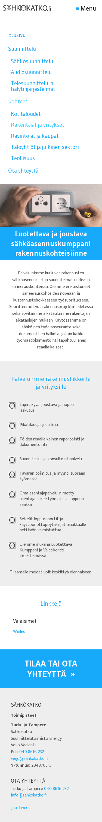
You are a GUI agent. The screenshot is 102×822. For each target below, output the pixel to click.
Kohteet (17, 101)
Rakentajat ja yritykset (37, 124)
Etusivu (17, 34)
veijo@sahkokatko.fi (29, 758)
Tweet (24, 807)
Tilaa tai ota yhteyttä (51, 668)
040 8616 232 (31, 752)
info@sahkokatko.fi (29, 795)
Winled (19, 631)
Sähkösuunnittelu (32, 61)
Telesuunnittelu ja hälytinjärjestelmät (33, 86)
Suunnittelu (22, 48)
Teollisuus (23, 158)
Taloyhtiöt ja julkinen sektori (45, 147)
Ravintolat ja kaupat (35, 135)
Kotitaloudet (26, 113)
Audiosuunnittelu (31, 72)
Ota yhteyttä (23, 170)
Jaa (14, 807)
